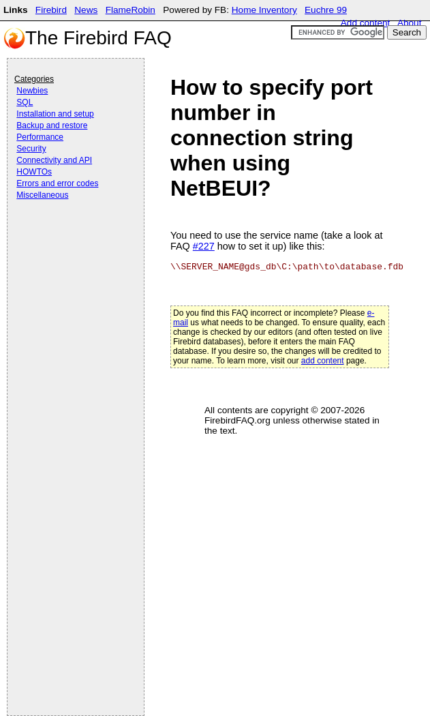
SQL (24, 102)
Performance (39, 137)
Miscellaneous (42, 195)
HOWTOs (34, 172)
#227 (204, 246)
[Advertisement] (68, 240)
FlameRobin (130, 10)
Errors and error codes (57, 183)
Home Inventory (264, 10)
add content (322, 361)
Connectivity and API (54, 160)
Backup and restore (51, 125)
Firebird (51, 10)
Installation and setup (54, 114)
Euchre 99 (326, 10)
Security (31, 148)
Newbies (32, 90)
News (85, 10)
